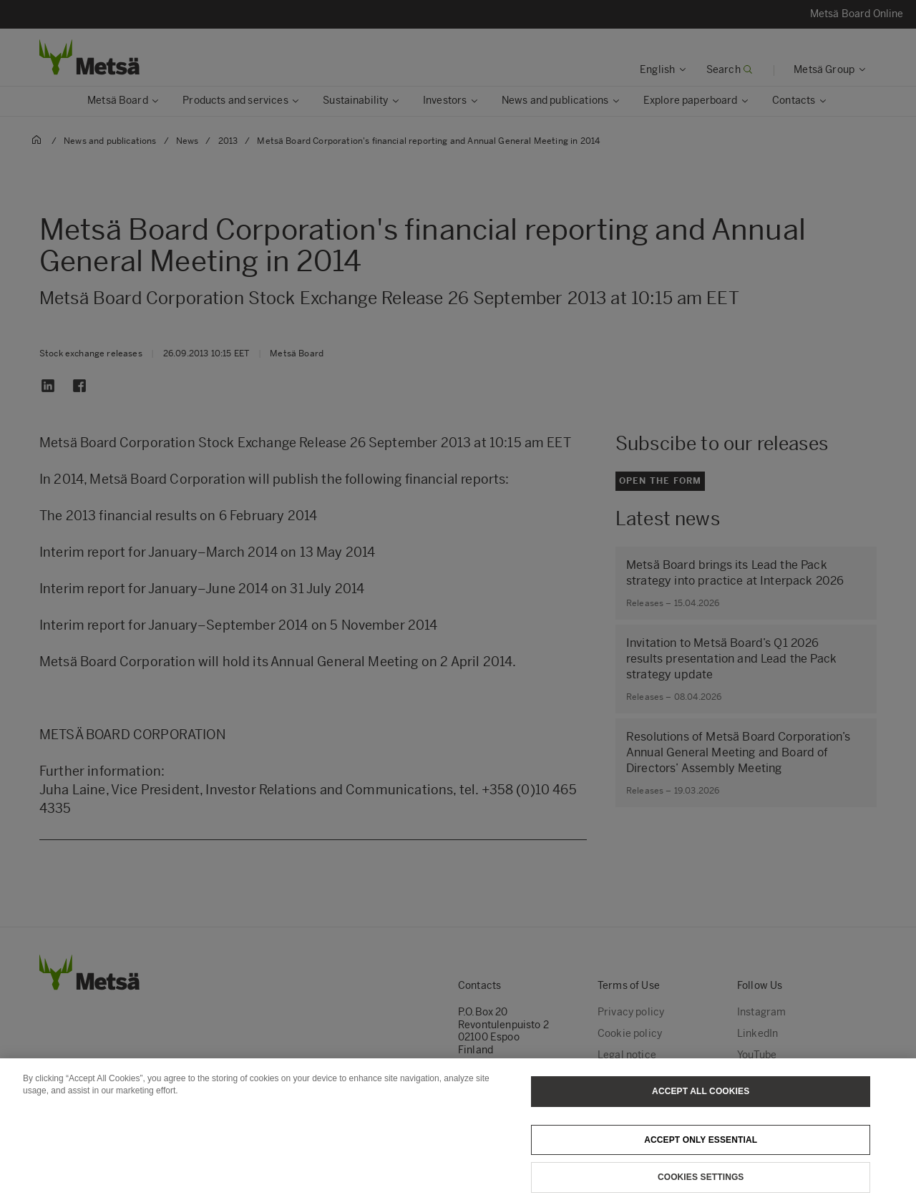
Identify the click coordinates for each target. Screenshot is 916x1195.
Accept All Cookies (700, 1103)
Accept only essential (700, 1151)
